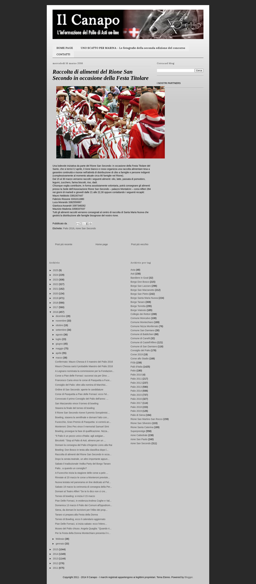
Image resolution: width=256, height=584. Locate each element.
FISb (133, 362)
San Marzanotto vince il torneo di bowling (76, 403)
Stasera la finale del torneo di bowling (75, 408)
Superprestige (138, 431)
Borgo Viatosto (138, 310)
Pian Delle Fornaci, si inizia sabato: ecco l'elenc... (81, 523)
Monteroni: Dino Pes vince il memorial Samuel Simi (82, 426)
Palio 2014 (136, 390)
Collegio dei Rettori (141, 314)
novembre (61, 320)
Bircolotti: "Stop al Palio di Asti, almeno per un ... (80, 440)
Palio (133, 370)
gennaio (60, 543)
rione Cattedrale (139, 435)
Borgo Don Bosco (140, 281)
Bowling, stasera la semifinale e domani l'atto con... (82, 417)
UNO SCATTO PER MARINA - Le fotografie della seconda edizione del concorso (133, 48)
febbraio (60, 539)
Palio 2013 (136, 386)
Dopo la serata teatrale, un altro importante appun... (82, 459)
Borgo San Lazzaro (141, 286)
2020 (56, 293)
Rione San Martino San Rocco (146, 419)
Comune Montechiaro (142, 322)
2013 (56, 558)
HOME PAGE (64, 48)
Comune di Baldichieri (142, 334)
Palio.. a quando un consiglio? (71, 468)
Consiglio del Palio (140, 350)
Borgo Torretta (138, 306)
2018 (56, 302)
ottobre (60, 325)
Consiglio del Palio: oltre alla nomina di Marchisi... (81, 384)
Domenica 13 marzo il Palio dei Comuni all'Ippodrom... (83, 505)
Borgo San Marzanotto (142, 290)
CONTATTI (63, 54)
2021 (56, 288)
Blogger (188, 577)
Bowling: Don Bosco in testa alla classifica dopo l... (81, 449)
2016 (56, 312)
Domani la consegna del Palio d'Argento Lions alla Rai (83, 445)
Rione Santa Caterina (142, 427)
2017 (56, 307)
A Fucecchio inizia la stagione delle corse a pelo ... (81, 473)
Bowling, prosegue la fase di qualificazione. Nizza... (82, 431)
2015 (56, 549)
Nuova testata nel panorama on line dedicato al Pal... (83, 482)
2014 (56, 554)
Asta (133, 269)
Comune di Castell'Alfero (144, 342)
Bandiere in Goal (139, 277)
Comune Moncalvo (140, 318)
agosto (59, 334)
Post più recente (63, 244)
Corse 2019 (137, 354)
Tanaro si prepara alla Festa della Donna (76, 514)
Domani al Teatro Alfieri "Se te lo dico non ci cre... (81, 491)
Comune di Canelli (140, 338)
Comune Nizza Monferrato (144, 326)
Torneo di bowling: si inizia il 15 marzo (75, 496)
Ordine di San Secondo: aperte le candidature (79, 389)
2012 (56, 563)
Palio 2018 (136, 407)
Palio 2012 (136, 382)
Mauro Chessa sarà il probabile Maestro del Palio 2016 (84, 366)
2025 (56, 270)
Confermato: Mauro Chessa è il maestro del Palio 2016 (84, 361)
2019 (56, 298)
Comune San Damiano (143, 330)
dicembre (61, 316)
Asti (132, 273)
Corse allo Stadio (140, 358)
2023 (56, 279)
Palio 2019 (136, 411)
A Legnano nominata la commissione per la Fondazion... (84, 371)
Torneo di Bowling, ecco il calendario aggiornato (80, 519)
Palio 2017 (136, 403)
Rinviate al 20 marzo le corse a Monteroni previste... (82, 477)
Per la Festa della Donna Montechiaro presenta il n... (83, 533)
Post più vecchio (139, 244)
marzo (59, 357)
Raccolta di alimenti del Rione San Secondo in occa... (83, 454)
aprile (59, 353)
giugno (59, 343)
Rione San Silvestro (141, 423)
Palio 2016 (68, 228)
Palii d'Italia (136, 366)
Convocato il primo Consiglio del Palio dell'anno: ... (81, 398)
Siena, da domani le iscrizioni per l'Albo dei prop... (81, 509)
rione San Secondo (86, 228)
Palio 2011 (136, 378)
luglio (59, 339)
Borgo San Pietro (140, 294)
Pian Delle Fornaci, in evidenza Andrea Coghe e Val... (83, 500)
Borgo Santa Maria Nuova (144, 298)
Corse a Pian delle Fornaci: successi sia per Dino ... (82, 375)
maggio (60, 348)
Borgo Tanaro (138, 302)
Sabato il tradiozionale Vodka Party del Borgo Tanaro (83, 463)
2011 (56, 568)
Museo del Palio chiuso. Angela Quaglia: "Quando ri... (83, 528)
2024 (56, 275)
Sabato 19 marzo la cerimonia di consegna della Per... (83, 486)
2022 (56, 284)
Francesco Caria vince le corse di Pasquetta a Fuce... (83, 380)
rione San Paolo (139, 439)
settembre (61, 329)
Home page (101, 244)
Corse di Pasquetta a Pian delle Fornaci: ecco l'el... (82, 394)
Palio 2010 (136, 374)
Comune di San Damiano (144, 346)
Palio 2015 (136, 394)
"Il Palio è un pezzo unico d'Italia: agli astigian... (80, 436)
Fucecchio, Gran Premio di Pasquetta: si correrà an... (83, 422)
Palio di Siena (138, 415)
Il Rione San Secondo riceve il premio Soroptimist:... (82, 412)
